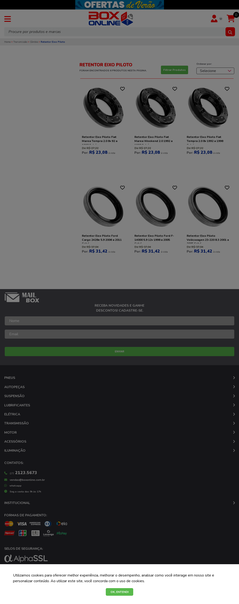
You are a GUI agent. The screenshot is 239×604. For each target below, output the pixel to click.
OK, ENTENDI (119, 592)
